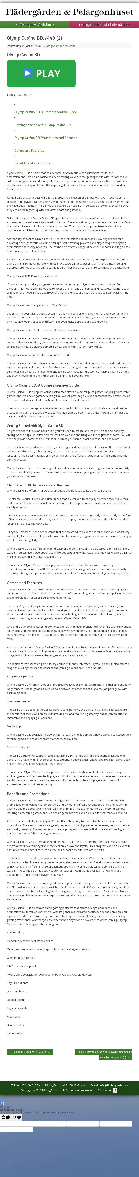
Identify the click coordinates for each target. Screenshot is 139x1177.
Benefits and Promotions (32, 163)
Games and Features (29, 151)
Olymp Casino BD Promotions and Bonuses (45, 138)
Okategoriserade (53, 46)
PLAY (41, 73)
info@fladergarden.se (113, 1085)
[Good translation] (5, 1117)
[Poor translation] (16, 1117)
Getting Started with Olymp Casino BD (42, 125)
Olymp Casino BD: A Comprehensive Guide (45, 112)
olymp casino (15, 173)
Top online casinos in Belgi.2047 (30, 1052)
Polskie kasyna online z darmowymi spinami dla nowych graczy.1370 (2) (104, 1054)
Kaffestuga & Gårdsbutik (34, 24)
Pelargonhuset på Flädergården (104, 24)
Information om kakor (77, 1090)
